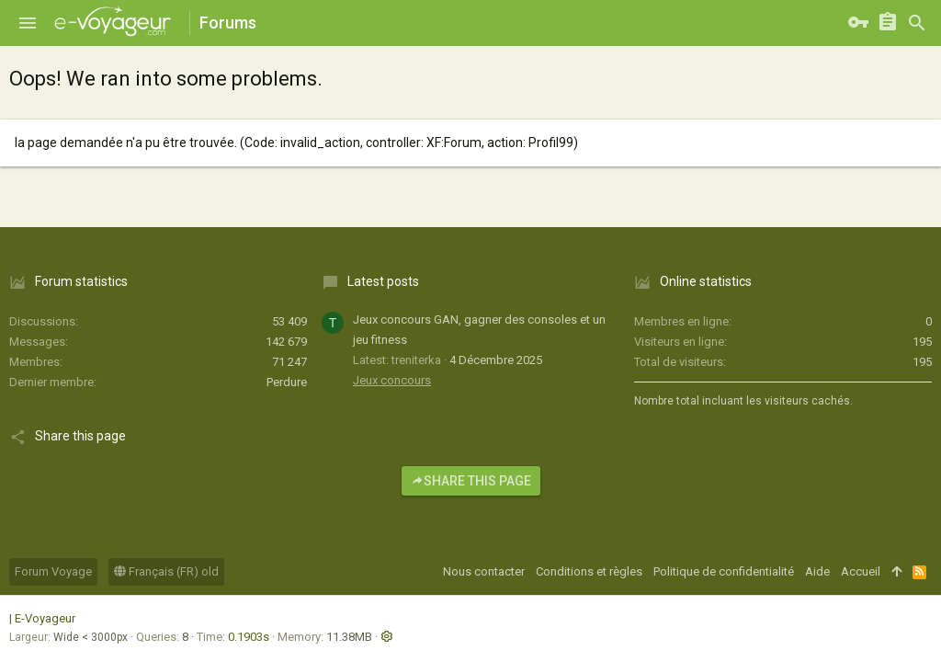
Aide (817, 571)
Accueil (860, 571)
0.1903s (248, 637)
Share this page (471, 481)
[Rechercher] (917, 23)
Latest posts (383, 281)
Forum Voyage (53, 571)
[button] (27, 23)
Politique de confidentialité (723, 571)
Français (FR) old (166, 571)
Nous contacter (484, 571)
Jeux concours (392, 380)
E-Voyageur (45, 618)
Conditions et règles (589, 571)
